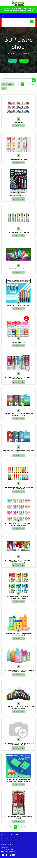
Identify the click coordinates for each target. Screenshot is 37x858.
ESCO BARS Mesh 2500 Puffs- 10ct (18, 232)
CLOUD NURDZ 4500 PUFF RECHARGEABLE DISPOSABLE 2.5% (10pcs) (18, 561)
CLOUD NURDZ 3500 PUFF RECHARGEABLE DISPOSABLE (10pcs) (18, 378)
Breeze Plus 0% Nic (18, 342)
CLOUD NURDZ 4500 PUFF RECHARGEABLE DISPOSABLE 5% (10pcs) (18, 524)
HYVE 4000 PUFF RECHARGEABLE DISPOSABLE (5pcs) (18, 451)
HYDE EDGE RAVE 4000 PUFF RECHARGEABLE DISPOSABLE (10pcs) (18, 488)
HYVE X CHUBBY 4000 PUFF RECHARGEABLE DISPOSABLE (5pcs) (18, 414)
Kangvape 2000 (18, 122)
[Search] (31, 21)
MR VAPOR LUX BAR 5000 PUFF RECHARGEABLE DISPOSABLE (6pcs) (18, 671)
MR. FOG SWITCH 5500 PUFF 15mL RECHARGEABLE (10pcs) (18, 597)
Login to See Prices (18, 126)
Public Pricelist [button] (7, 84)
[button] (4, 88)
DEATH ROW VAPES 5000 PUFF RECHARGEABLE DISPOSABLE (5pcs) (18, 707)
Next (33, 84)
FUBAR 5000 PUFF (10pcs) (18, 269)
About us (12, 61)
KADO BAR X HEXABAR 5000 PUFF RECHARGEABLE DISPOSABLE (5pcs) (18, 780)
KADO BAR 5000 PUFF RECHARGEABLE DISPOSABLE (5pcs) (18, 634)
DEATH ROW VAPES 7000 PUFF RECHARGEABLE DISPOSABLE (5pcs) (18, 744)
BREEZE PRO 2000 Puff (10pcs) (18, 196)
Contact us (24, 61)
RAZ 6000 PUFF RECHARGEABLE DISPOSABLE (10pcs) (18, 817)
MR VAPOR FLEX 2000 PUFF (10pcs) (18, 305)
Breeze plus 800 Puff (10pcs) (18, 159)
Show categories (7, 93)
